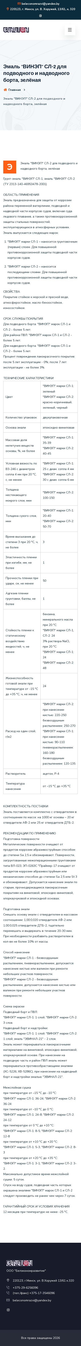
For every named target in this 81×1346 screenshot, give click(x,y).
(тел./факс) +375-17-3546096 (34, 1293)
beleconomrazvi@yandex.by (38, 4)
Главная (12, 90)
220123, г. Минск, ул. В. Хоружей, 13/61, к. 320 (40, 9)
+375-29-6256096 (25, 1288)
